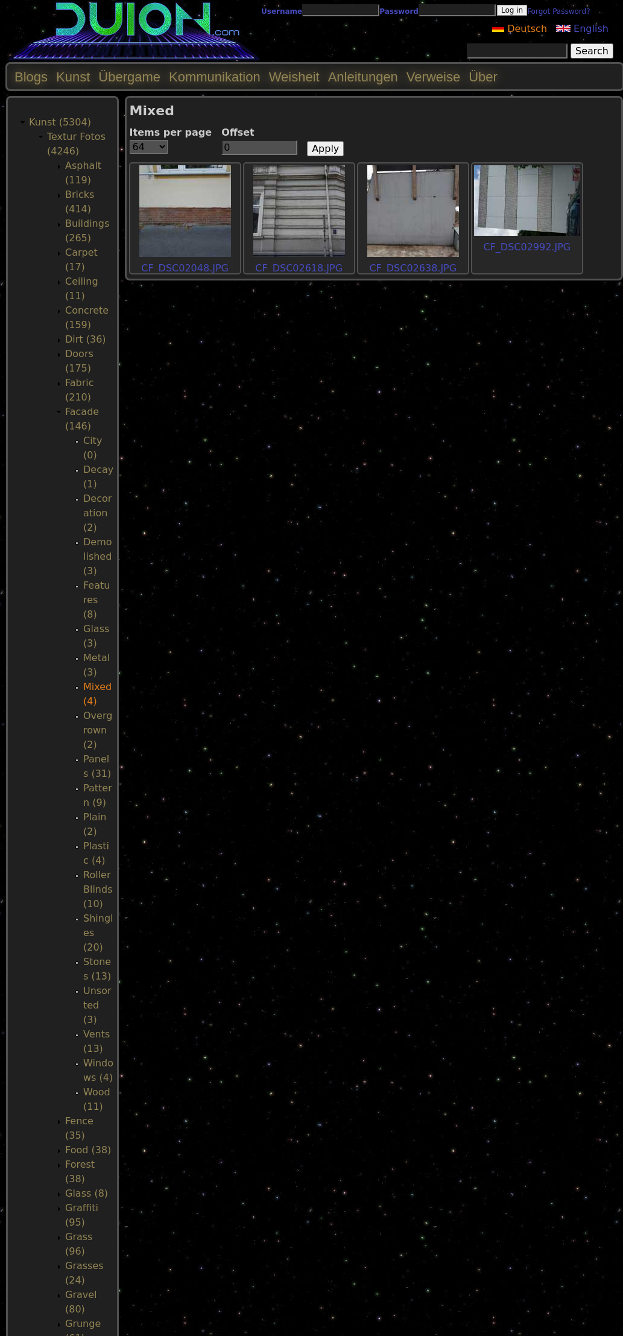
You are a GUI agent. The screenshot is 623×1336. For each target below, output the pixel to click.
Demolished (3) (97, 556)
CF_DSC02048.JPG (185, 268)
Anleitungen (363, 76)
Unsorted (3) (97, 1005)
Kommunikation (215, 76)
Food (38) (88, 1150)
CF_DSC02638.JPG (413, 268)
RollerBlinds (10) (98, 889)
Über (483, 76)
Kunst (73, 76)
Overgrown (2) (97, 730)
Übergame (129, 76)
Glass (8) (86, 1193)
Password (399, 11)
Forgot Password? (558, 11)
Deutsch (519, 28)
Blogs (31, 76)
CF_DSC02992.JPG (527, 247)
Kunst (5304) (60, 122)
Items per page (171, 132)
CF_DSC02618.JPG (299, 268)
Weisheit (294, 76)
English (582, 28)
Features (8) (96, 600)
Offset (238, 132)
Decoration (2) (97, 513)
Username (281, 11)
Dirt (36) (85, 339)
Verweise (433, 76)
